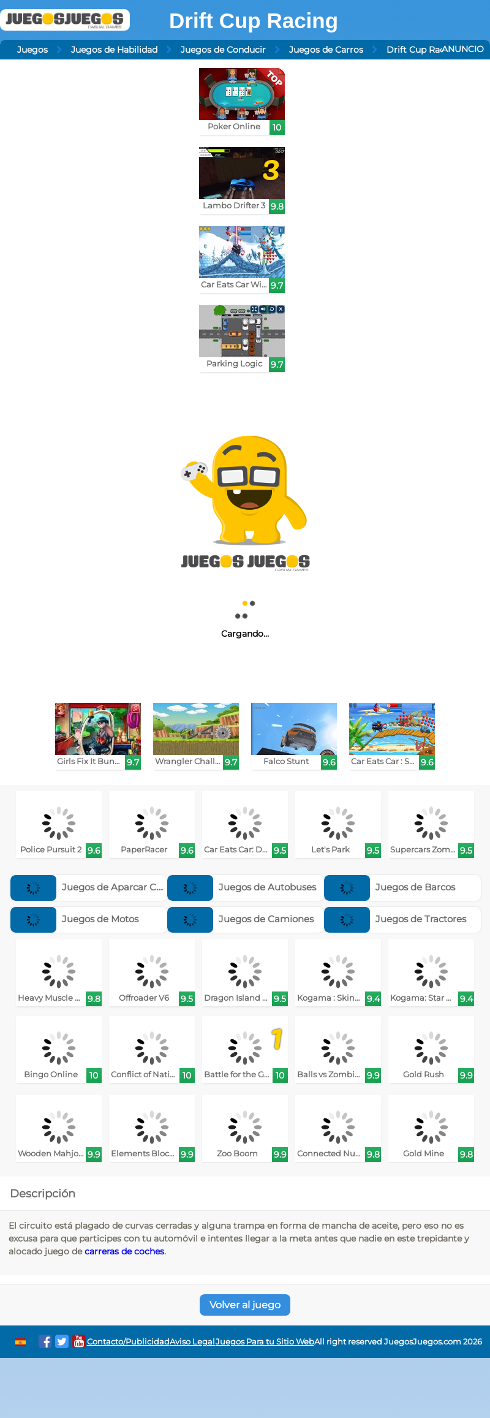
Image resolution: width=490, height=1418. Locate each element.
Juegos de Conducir (223, 49)
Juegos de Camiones (240, 919)
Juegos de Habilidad (114, 49)
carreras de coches (124, 1251)
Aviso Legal (192, 1341)
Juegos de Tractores (395, 919)
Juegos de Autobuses (241, 887)
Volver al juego (245, 1305)
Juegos (32, 49)
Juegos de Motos (74, 919)
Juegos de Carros (326, 49)
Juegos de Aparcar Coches (96, 887)
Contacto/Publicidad (128, 1341)
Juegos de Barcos (389, 887)
